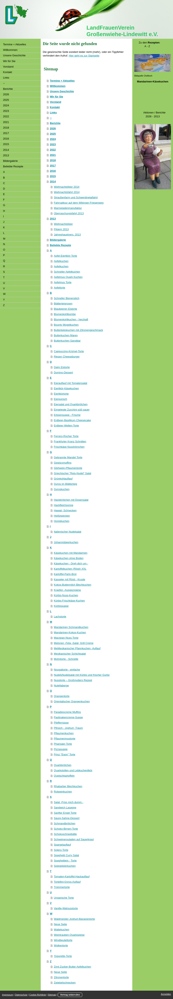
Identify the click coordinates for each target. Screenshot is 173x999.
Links (53, 112)
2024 (53, 139)
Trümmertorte (62, 887)
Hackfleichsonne (63, 505)
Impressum (7, 994)
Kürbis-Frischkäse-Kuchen (69, 600)
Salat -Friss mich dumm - (68, 802)
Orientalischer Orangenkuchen (72, 701)
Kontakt (55, 107)
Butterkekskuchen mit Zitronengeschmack (78, 330)
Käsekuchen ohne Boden (68, 558)
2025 (53, 133)
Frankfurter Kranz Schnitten (70, 441)
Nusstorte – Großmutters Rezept (73, 680)
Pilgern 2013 (61, 229)
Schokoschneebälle (65, 834)
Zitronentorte (61, 977)
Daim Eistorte (62, 367)
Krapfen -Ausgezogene (67, 590)
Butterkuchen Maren (66, 335)
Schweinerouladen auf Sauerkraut (74, 839)
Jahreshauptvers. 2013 (67, 234)
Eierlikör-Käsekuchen (66, 388)
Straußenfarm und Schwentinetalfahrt (76, 197)
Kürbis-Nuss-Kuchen (66, 595)
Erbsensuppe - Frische (67, 414)
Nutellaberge (61, 685)
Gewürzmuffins (62, 462)
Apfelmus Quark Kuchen (68, 277)
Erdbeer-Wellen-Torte (66, 425)
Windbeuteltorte (63, 940)
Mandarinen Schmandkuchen (71, 627)
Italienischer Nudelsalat (67, 531)
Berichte (55, 123)
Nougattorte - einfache (67, 669)
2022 (53, 149)
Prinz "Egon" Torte (64, 754)
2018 (53, 160)
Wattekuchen (61, 929)
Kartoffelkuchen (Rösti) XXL (70, 568)
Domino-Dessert (63, 372)
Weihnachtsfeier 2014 (67, 186)
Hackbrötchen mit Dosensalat (71, 499)
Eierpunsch (60, 399)
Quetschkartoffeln (64, 775)
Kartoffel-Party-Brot (65, 574)
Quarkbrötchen (62, 765)
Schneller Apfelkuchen (67, 271)
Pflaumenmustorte (65, 738)
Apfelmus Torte (62, 282)
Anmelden (166, 994)
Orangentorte (62, 696)
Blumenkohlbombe (65, 314)
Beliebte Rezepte (60, 245)
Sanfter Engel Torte (65, 812)
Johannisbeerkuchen (66, 542)
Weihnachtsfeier (63, 223)
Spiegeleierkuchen (65, 865)
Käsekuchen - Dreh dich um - (71, 563)
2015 (53, 176)
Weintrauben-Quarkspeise (69, 934)
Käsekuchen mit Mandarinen (71, 552)
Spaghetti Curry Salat (66, 855)
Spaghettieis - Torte (65, 860)
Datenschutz (21, 994)
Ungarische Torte (64, 897)
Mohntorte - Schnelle (66, 658)
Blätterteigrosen (63, 303)
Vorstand (55, 101)
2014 (53, 181)
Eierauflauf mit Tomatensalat (70, 383)
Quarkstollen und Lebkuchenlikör (73, 770)
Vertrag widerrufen (70, 994)
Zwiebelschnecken (65, 982)
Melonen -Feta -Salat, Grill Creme (73, 643)
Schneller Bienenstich (66, 298)
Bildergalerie (58, 239)
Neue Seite (60, 924)
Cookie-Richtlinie (37, 994)
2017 (53, 165)
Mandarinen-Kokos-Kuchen (70, 632)
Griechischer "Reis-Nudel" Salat (72, 473)
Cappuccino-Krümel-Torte (69, 351)
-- (51, 117)
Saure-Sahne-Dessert (67, 818)
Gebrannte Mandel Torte (68, 457)
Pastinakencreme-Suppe (68, 717)
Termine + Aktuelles (62, 80)
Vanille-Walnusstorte (66, 908)
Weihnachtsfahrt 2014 (67, 192)
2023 (53, 144)
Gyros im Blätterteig (65, 483)
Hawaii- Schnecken (65, 510)
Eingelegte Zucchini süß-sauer (72, 409)
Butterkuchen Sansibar (67, 340)
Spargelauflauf (62, 844)
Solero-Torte (61, 849)
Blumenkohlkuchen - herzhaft (71, 319)
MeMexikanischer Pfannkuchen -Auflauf (77, 648)
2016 (53, 170)
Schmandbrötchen (65, 823)
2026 (53, 128)
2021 (53, 155)
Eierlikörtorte (61, 393)
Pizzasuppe (61, 749)
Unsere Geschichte (62, 91)
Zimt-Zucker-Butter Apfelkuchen (72, 966)
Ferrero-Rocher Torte (66, 436)
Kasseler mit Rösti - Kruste (69, 579)
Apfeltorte (59, 287)
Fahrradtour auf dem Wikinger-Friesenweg (79, 202)
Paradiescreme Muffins (67, 712)
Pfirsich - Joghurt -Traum (68, 727)
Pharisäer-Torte (63, 743)
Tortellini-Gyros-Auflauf (67, 881)
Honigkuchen (61, 521)
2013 (53, 218)
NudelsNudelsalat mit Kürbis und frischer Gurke (82, 674)
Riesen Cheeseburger (67, 356)
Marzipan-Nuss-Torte (66, 637)
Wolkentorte (61, 945)
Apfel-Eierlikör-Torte (65, 255)
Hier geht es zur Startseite (84, 55)
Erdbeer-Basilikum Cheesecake (72, 420)
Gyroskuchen (62, 489)
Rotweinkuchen (63, 791)
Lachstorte (60, 616)
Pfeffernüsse (61, 722)
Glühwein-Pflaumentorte (68, 468)
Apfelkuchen (61, 261)
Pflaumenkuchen (64, 733)
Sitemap (52, 994)
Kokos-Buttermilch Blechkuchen (72, 584)
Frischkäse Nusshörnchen (69, 446)
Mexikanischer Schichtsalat (70, 653)
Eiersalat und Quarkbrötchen (71, 404)
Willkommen (57, 86)
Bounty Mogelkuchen (66, 324)
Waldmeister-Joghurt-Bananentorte (74, 918)
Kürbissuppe (61, 605)
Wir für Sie (56, 96)
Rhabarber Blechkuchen (68, 786)
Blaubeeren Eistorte (65, 308)
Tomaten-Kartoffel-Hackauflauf (72, 876)
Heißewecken (62, 515)
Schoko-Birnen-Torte (66, 828)
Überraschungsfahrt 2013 (69, 213)
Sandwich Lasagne (65, 807)
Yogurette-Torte (63, 956)
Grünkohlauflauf (63, 478)
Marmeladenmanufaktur (68, 208)
